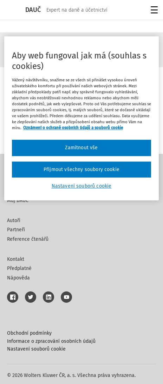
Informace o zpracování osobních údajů (51, 341)
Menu (153, 10)
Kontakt (15, 259)
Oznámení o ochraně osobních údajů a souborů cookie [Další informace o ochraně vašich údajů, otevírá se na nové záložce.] (73, 127)
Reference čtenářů (27, 239)
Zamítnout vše (81, 148)
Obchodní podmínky (29, 333)
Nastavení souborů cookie (36, 349)
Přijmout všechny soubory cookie (81, 169)
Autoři (13, 221)
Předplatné (19, 268)
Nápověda (18, 278)
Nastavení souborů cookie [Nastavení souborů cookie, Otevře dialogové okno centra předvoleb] (82, 186)
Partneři (16, 230)
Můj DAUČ (17, 200)
